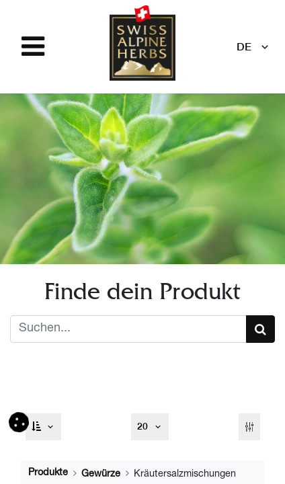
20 (144, 426)
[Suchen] (260, 329)
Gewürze (100, 474)
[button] (44, 426)
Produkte (48, 473)
